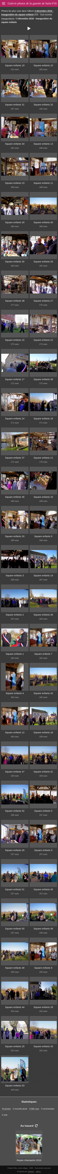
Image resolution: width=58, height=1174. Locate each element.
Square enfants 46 (43, 614)
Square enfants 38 (14, 300)
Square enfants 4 (15, 693)
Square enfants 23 (14, 183)
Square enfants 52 (14, 810)
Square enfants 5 (43, 810)
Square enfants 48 (14, 967)
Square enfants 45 (43, 889)
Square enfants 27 (43, 300)
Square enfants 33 (43, 497)
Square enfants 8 (43, 967)
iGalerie (31, 1171)
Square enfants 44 (14, 1007)
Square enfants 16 (43, 732)
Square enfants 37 (14, 457)
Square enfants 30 (14, 222)
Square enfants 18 (43, 418)
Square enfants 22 (43, 340)
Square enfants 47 (14, 771)
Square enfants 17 (14, 379)
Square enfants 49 (43, 928)
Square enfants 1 (15, 654)
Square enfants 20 (14, 536)
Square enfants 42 (43, 693)
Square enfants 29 (43, 261)
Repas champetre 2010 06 (29, 1162)
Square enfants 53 (14, 1085)
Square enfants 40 (43, 222)
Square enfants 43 (43, 1046)
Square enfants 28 (43, 1007)
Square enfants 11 (43, 183)
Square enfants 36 (14, 497)
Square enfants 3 (15, 575)
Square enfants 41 (43, 771)
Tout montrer (46, 14)
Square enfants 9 (43, 850)
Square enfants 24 (14, 418)
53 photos (6, 1109)
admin (38, 1171)
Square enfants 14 (43, 575)
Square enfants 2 (15, 614)
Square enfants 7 (43, 654)
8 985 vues (34, 1109)
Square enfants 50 (14, 928)
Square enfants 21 (43, 457)
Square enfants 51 (14, 889)
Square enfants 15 (14, 340)
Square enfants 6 (43, 536)
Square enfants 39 (43, 379)
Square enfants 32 (43, 104)
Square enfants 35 (14, 261)
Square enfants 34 (14, 143)
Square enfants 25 (14, 1046)
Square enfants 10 (43, 65)
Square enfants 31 (14, 104)
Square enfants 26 (14, 850)
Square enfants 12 (14, 732)
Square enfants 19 (14, 65)
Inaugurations (7, 18)
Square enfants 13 (43, 143)
